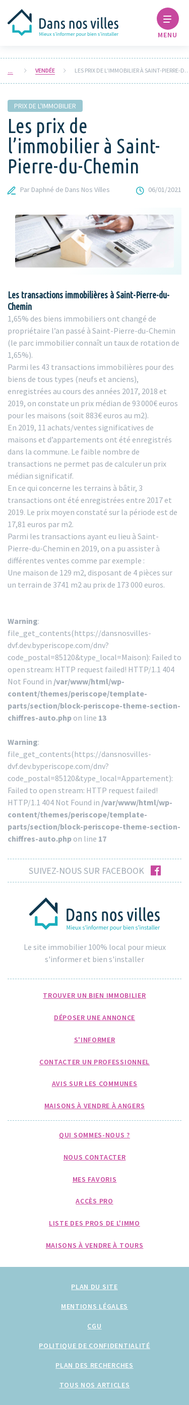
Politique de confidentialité (94, 1345)
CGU (94, 1325)
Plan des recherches (94, 1365)
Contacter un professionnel (94, 1061)
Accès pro (94, 1200)
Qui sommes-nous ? (94, 1134)
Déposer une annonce (94, 1017)
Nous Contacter (95, 1157)
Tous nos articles (94, 1384)
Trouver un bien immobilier (94, 995)
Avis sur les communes (95, 1083)
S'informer (94, 1039)
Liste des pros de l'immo (94, 1223)
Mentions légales (94, 1306)
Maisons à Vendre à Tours (95, 1245)
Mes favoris (95, 1179)
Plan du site (94, 1286)
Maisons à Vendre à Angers (94, 1105)
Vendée (45, 70)
